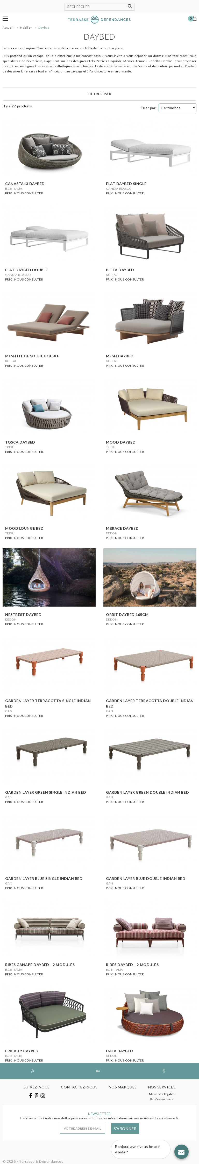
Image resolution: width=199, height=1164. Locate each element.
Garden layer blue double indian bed (146, 878)
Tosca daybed (20, 442)
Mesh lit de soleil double (32, 356)
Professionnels (161, 1099)
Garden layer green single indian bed (45, 792)
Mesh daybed (119, 356)
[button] (5, 19)
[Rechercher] (99, 7)
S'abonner (125, 1128)
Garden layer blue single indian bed (44, 878)
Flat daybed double (26, 270)
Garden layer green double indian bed (147, 792)
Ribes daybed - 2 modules (132, 964)
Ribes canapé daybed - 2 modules (40, 964)
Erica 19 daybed (21, 1051)
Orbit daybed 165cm (127, 614)
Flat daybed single (126, 183)
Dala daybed (119, 1051)
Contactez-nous (79, 1087)
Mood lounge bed (24, 528)
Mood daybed (121, 442)
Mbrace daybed (122, 528)
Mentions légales (162, 1094)
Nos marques (123, 1087)
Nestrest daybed (23, 614)
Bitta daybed (120, 270)
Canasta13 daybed (25, 183)
